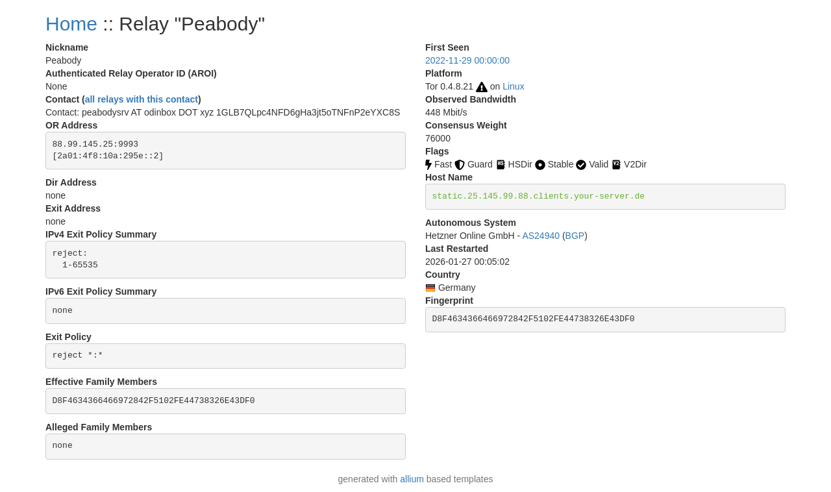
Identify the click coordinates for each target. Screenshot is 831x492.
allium (412, 479)
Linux (513, 86)
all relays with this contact (141, 99)
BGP (575, 235)
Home (71, 23)
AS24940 (541, 235)
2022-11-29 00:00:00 (467, 60)
